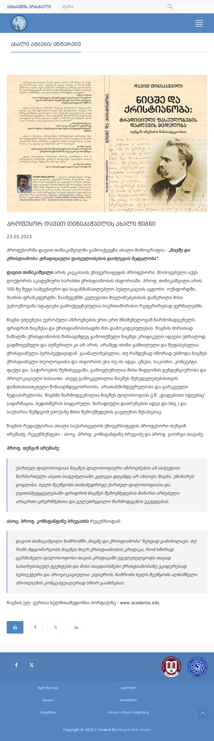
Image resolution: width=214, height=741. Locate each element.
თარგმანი (128, 700)
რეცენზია (48, 712)
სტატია (48, 700)
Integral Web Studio (133, 730)
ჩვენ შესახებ (48, 688)
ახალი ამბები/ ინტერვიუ (46, 44)
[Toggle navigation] (199, 23)
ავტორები (128, 688)
